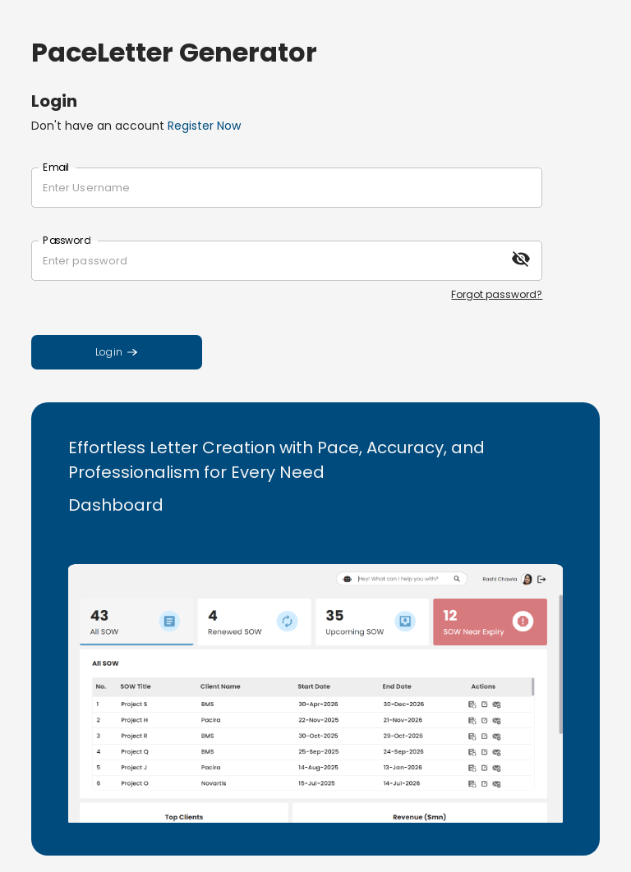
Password (66, 240)
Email (56, 167)
